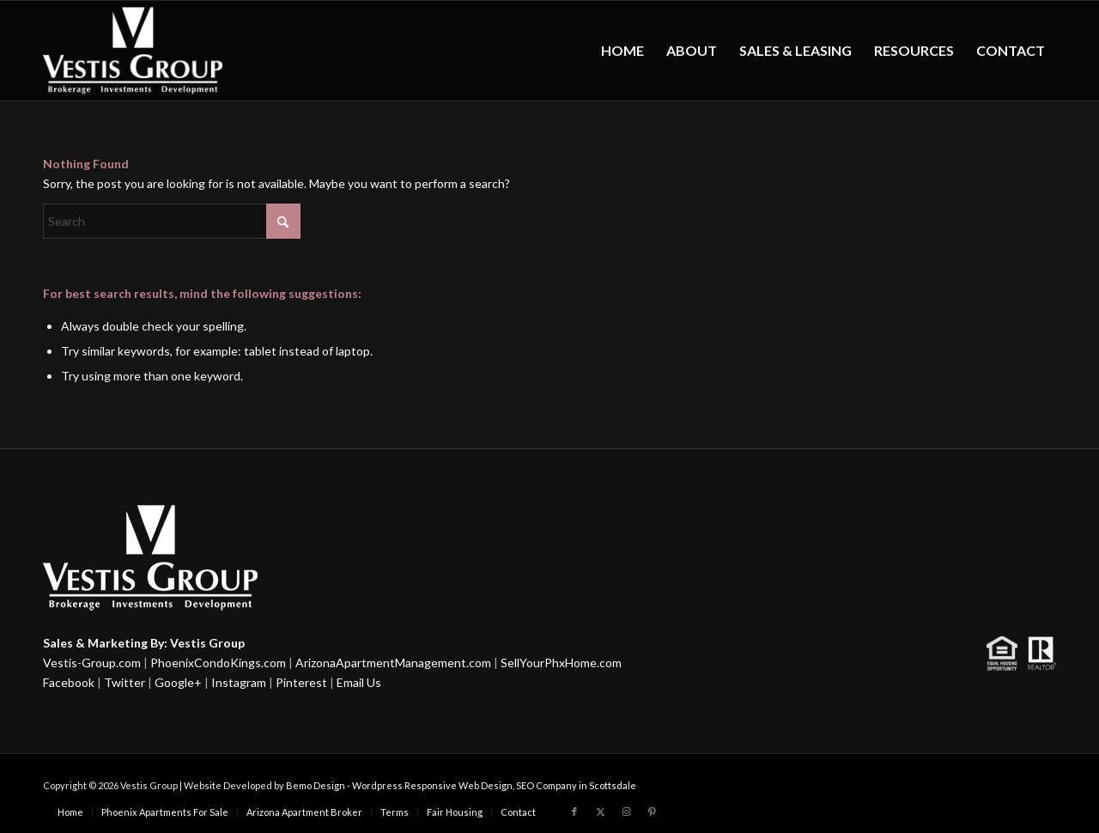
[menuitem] (622, 50)
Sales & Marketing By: (105, 642)
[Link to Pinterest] (652, 811)
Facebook (68, 682)
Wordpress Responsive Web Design (432, 785)
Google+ (178, 682)
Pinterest (301, 682)
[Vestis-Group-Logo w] (132, 50)
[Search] (172, 221)
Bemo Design (315, 785)
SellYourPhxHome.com (561, 662)
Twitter (124, 682)
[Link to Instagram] (626, 811)
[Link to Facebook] (574, 811)
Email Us (359, 682)
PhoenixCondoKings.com (218, 662)
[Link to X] (600, 811)
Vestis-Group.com (92, 662)
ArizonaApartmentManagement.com (393, 662)
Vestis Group (207, 642)
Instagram (238, 682)
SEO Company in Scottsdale (576, 785)
